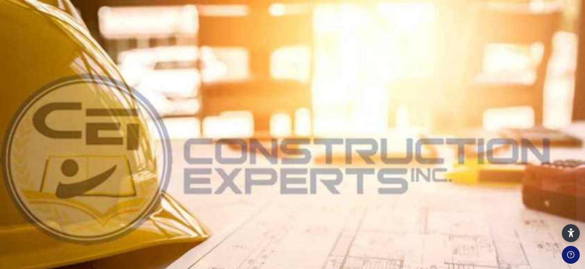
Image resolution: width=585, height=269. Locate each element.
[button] (571, 233)
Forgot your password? (550, 190)
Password (452, 156)
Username (452, 121)
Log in (506, 210)
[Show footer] (571, 255)
